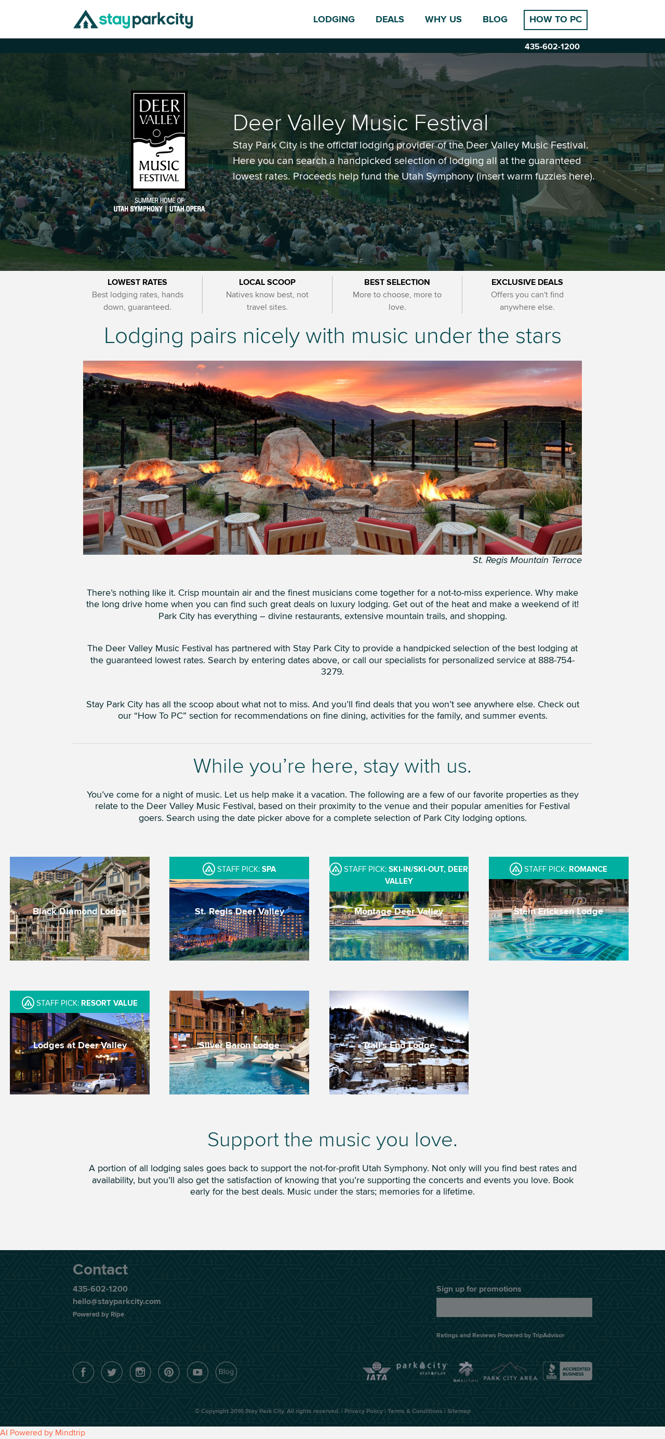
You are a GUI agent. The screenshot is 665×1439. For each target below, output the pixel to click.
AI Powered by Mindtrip (42, 1433)
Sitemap (459, 1411)
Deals (390, 19)
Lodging (334, 19)
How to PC (555, 19)
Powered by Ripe (98, 1314)
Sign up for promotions (479, 1289)
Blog (495, 19)
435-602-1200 (552, 47)
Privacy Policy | (366, 1411)
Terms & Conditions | (417, 1411)
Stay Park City (133, 19)
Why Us (443, 19)
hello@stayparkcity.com (117, 1301)
